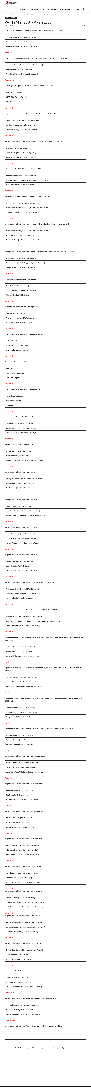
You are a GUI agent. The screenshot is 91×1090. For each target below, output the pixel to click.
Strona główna (9, 15)
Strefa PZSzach (35, 9)
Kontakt (77, 9)
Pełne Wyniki (9, 778)
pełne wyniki (9, 108)
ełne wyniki (10, 218)
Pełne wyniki (9, 52)
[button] (83, 9)
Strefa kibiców (66, 9)
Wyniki (18, 15)
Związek (23, 9)
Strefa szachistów (50, 9)
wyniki (7, 662)
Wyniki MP (25, 15)
